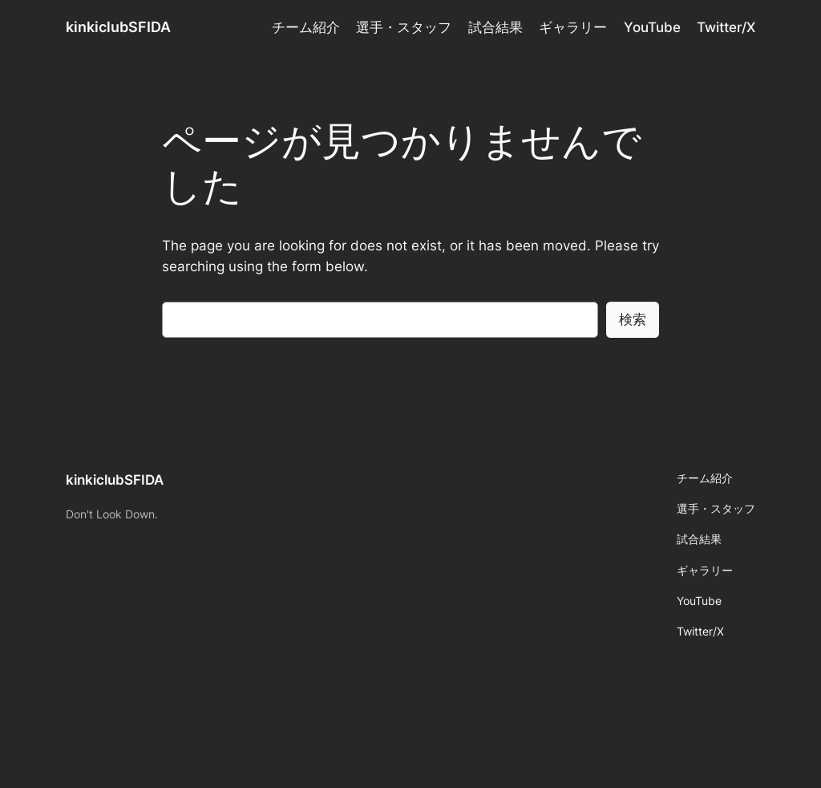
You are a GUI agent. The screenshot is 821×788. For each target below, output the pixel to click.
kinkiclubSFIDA (118, 26)
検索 (632, 319)
